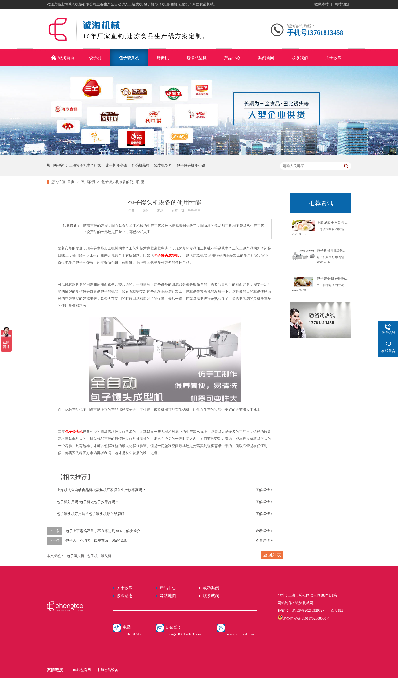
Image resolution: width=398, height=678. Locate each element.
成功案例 (211, 588)
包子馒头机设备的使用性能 (122, 182)
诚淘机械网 (304, 603)
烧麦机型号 (163, 165)
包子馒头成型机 (166, 255)
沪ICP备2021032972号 (309, 611)
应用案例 (88, 182)
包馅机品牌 (141, 165)
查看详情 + (264, 531)
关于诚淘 (125, 588)
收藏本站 (321, 4)
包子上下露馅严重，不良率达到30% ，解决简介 (102, 531)
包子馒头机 (74, 432)
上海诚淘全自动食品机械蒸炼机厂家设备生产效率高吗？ (101, 490)
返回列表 (272, 554)
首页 (71, 182)
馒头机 (106, 556)
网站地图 (342, 4)
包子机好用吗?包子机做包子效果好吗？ (88, 502)
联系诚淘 (211, 595)
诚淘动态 (125, 595)
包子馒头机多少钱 (191, 165)
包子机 (92, 556)
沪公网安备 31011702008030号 (304, 618)
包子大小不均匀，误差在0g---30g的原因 (96, 540)
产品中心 (168, 588)
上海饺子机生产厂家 (85, 165)
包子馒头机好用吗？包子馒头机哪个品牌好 (90, 514)
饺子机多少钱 (116, 165)
